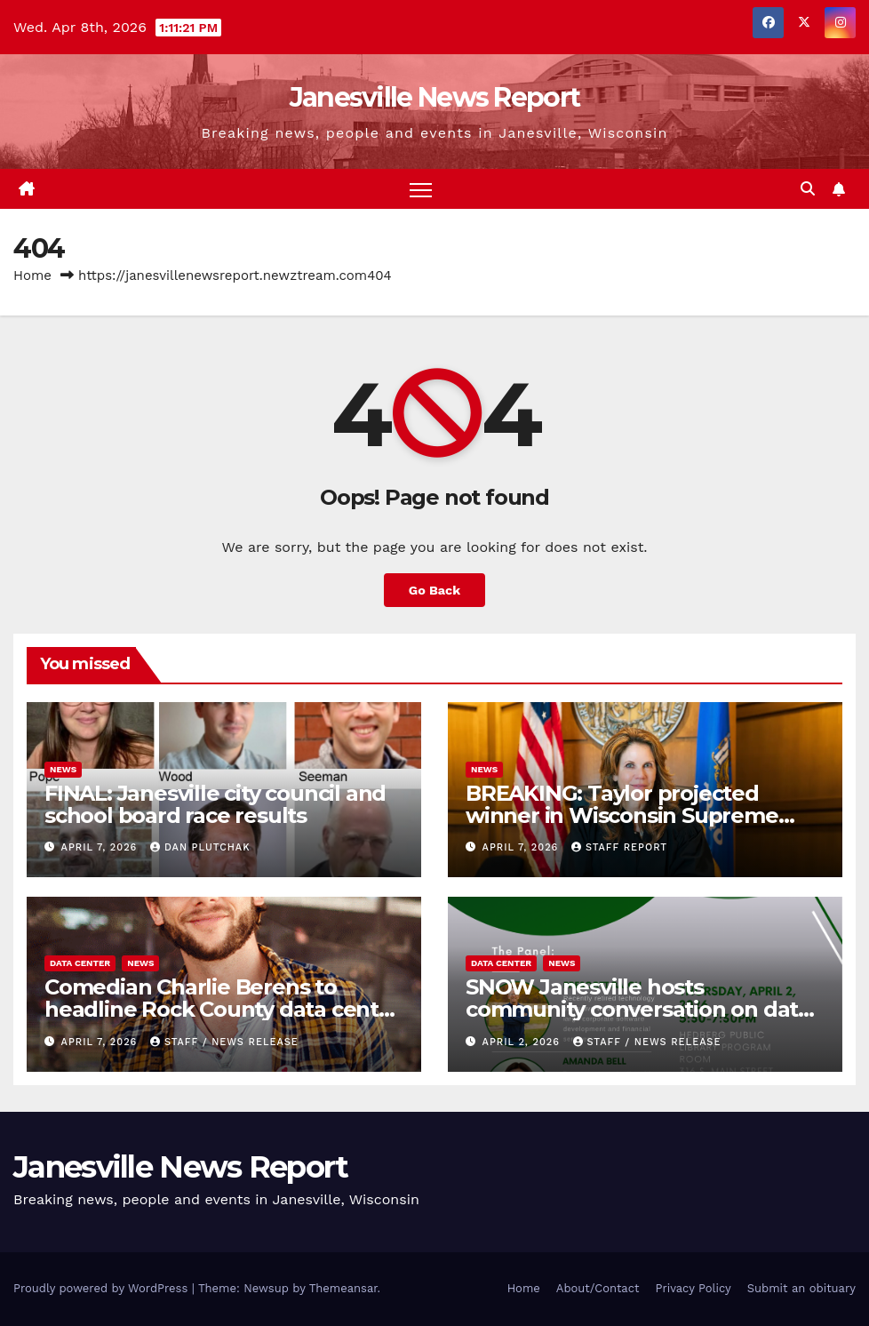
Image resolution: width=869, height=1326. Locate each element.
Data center (80, 963)
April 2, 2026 (523, 1042)
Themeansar (343, 1288)
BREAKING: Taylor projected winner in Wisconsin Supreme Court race (622, 815)
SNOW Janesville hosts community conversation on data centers (638, 1009)
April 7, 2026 (101, 847)
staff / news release (224, 1042)
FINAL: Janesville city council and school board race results (215, 804)
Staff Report (619, 847)
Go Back (434, 590)
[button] (808, 188)
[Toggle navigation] (420, 189)
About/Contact (598, 1288)
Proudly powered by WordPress (102, 1288)
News (63, 769)
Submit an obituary (801, 1288)
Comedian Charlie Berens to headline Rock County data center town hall (222, 1009)
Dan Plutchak (200, 847)
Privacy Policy (692, 1288)
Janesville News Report (435, 97)
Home (32, 276)
